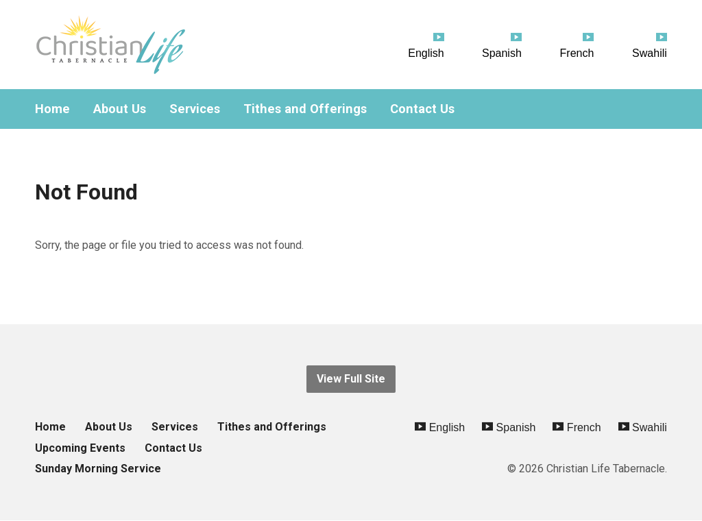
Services (194, 109)
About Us (119, 109)
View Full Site (351, 378)
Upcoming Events (80, 448)
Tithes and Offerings (305, 109)
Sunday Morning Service (98, 468)
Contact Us (422, 109)
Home (52, 109)
